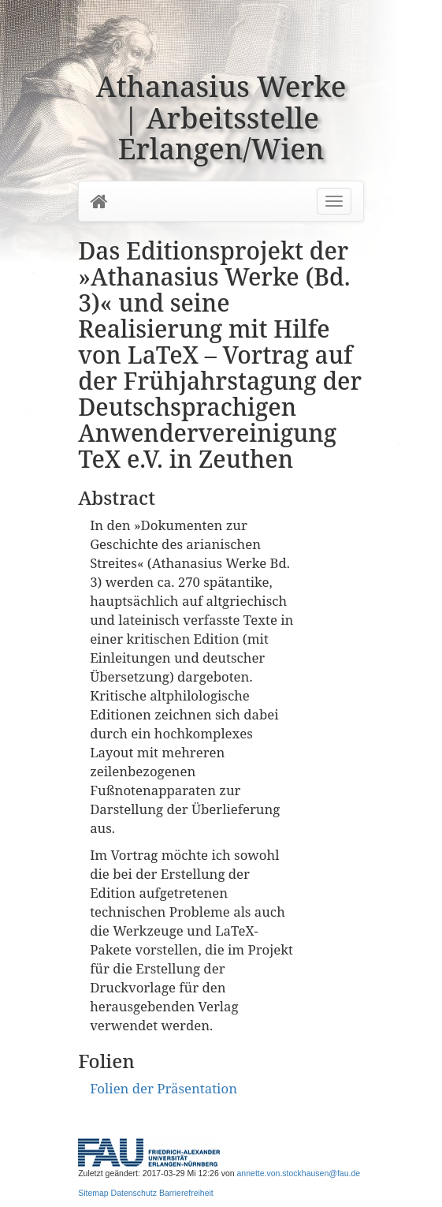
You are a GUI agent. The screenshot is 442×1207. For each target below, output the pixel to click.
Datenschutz (134, 1193)
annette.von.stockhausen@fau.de (299, 1173)
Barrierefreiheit (186, 1193)
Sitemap (93, 1193)
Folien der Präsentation (163, 1088)
